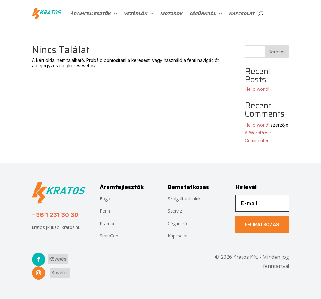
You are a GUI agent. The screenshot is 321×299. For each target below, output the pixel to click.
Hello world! (257, 89)
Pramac (107, 223)
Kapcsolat (242, 13)
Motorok (171, 13)
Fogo (105, 199)
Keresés (277, 51)
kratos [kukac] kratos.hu (56, 227)
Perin (105, 211)
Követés (57, 259)
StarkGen (109, 236)
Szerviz (175, 211)
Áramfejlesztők (91, 13)
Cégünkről (203, 13)
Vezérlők (135, 13)
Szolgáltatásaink (184, 199)
